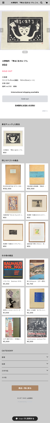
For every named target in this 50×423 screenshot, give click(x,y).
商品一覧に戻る (25, 388)
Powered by (25, 402)
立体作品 (5, 371)
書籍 (3, 357)
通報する (45, 111)
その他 (4, 377)
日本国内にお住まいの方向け (25, 105)
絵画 (3, 364)
